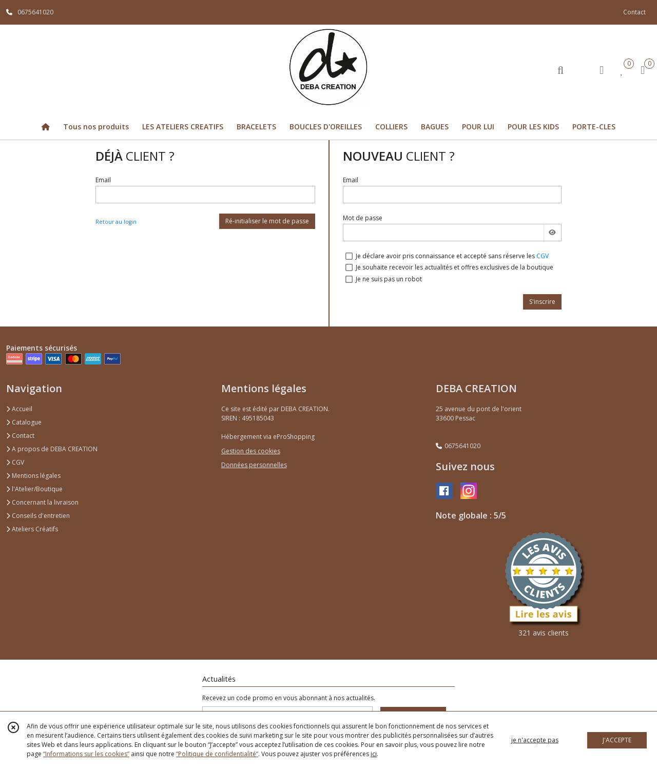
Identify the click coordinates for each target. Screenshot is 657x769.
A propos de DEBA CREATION (52, 449)
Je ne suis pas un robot (389, 279)
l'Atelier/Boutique (34, 489)
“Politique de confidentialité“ (217, 753)
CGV (542, 256)
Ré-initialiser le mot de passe (267, 221)
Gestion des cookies (250, 451)
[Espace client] (601, 69)
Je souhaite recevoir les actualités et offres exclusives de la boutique (454, 267)
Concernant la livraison (42, 502)
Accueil (19, 409)
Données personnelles (254, 464)
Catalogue (24, 422)
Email (103, 180)
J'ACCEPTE (617, 740)
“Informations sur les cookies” (86, 753)
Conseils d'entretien (38, 515)
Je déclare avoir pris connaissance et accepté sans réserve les (452, 256)
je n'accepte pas (534, 740)
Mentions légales (33, 475)
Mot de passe (362, 218)
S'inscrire (542, 301)
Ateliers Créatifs (32, 529)
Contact (634, 12)
